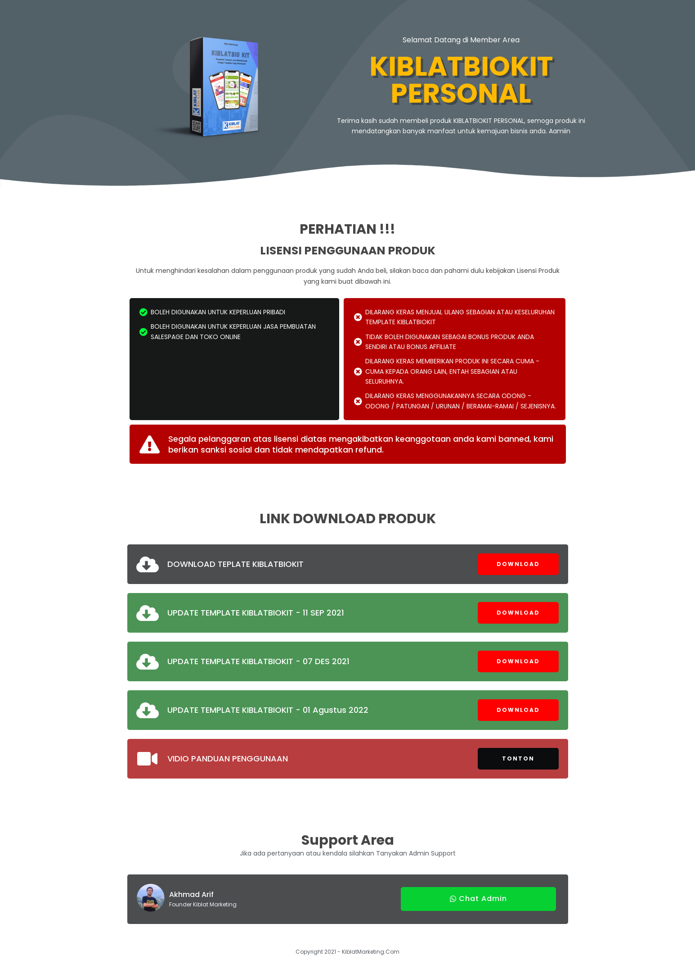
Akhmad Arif (191, 894)
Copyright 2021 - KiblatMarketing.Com (347, 951)
